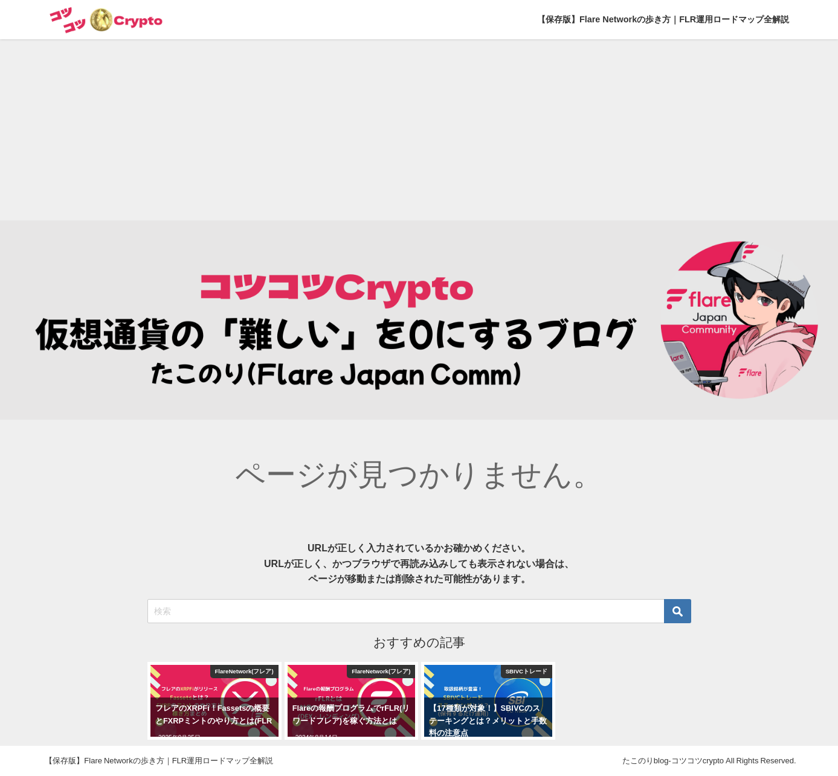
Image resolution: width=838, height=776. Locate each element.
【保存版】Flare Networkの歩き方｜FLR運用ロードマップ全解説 (663, 19)
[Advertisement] (419, 129)
